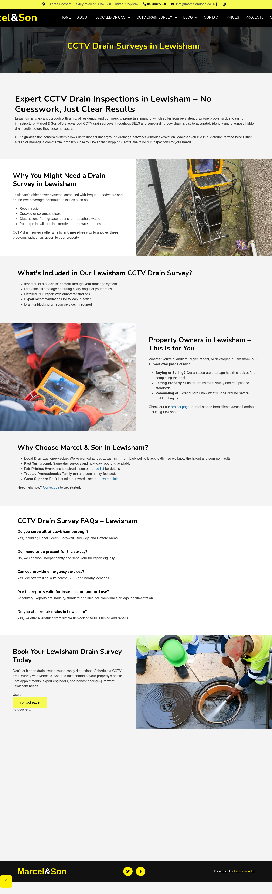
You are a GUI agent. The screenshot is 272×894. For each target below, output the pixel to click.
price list (98, 468)
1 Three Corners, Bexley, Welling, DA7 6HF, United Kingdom (90, 4)
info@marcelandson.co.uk (193, 4)
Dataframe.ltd (244, 871)
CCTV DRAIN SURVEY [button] (155, 17)
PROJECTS (254, 17)
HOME (66, 17)
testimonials (109, 479)
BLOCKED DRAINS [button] (110, 17)
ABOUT (83, 17)
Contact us (51, 487)
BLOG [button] (188, 17)
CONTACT (212, 17)
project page (180, 407)
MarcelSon (42, 871)
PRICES (233, 17)
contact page (30, 702)
